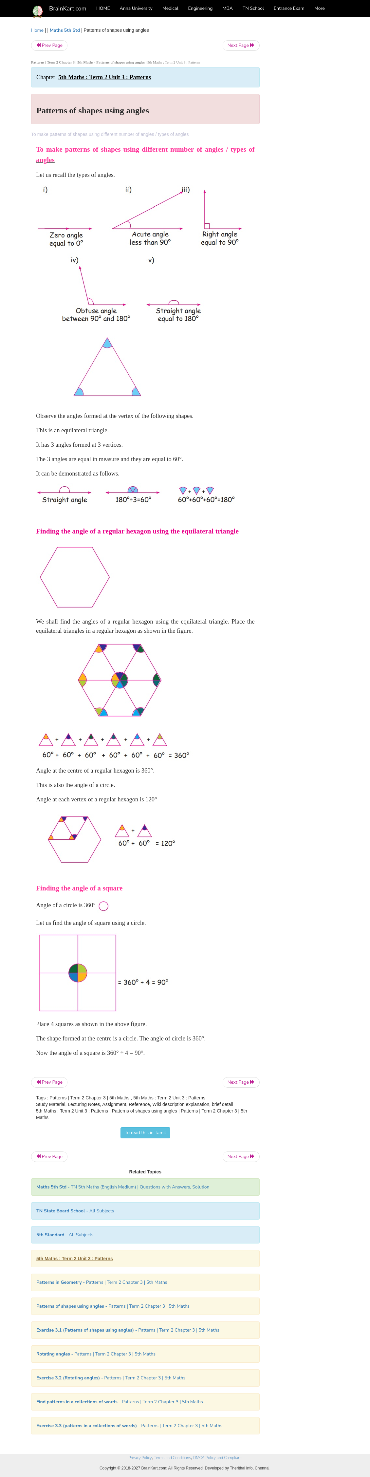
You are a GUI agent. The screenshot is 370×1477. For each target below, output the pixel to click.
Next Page (241, 45)
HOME (103, 8)
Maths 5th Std (65, 30)
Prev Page (49, 45)
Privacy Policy (140, 1457)
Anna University (136, 8)
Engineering (200, 8)
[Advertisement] (304, 125)
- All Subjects (75, 1211)
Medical (170, 8)
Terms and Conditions (172, 1457)
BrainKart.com (67, 8)
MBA (227, 8)
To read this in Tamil (145, 1133)
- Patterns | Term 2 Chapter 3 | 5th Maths (101, 1282)
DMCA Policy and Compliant (217, 1457)
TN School (253, 8)
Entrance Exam (289, 8)
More (319, 8)
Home (37, 30)
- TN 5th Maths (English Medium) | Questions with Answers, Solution (123, 1187)
